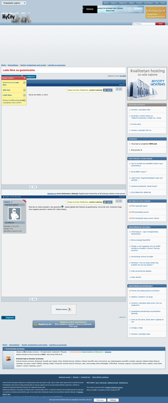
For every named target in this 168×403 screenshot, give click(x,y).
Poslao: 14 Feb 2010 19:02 (13, 197)
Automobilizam (13, 65)
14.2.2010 (123, 76)
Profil (34, 187)
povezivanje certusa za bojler (142, 257)
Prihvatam (100, 400)
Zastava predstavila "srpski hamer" (144, 186)
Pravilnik (139, 3)
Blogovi (131, 3)
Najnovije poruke (65, 377)
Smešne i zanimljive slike (140, 110)
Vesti (97, 382)
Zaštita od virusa (113, 382)
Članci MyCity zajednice (100, 377)
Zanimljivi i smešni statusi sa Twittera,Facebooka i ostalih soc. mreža (146, 117)
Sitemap (76, 377)
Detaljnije (108, 352)
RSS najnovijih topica (139, 206)
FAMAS (7, 202)
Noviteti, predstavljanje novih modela (33, 65)
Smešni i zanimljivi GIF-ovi (141, 130)
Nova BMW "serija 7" (139, 172)
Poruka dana (136, 124)
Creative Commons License (114, 387)
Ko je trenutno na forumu (15, 349)
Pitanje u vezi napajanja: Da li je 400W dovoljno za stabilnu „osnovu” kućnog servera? (145, 248)
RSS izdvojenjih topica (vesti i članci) (145, 218)
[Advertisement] (84, 46)
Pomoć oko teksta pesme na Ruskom (145, 291)
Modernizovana (11, 84)
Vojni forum (103, 382)
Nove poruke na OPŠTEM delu (141, 286)
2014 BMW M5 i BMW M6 (141, 192)
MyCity (106, 3)
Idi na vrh (122, 317)
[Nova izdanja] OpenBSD (140, 240)
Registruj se (123, 3)
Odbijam (113, 400)
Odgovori (31, 77)
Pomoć (163, 3)
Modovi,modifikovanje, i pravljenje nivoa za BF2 (13, 101)
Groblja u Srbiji (136, 328)
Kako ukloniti (136, 277)
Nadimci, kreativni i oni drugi (142, 297)
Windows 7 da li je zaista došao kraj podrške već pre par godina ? (144, 264)
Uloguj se (114, 3)
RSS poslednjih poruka (140, 212)
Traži (156, 3)
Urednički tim (85, 377)
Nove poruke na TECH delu (139, 227)
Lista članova (148, 3)
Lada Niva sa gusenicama (56, 65)
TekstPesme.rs (123, 382)
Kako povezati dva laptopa (141, 271)
